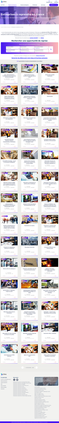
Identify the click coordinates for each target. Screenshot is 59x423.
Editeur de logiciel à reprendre (39, 404)
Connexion (2, 388)
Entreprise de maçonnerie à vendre (40, 414)
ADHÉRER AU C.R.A (53, 4)
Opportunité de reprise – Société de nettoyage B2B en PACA (29, 76)
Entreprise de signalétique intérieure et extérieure (9, 247)
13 (32, 367)
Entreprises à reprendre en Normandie (19, 391)
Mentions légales (3, 387)
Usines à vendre (37, 386)
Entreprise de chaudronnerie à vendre (41, 416)
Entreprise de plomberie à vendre (40, 400)
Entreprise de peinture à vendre (40, 399)
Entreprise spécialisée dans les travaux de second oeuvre (29, 269)
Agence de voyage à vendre (39, 393)
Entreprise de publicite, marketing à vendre (42, 401)
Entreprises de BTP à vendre (39, 390)
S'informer (35, 5)
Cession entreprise (24, 5)
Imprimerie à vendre (38, 398)
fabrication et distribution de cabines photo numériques (29, 183)
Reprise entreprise (12, 5)
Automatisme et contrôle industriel (9, 355)
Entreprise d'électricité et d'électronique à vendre (43, 396)
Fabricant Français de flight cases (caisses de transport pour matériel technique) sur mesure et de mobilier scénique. (9, 185)
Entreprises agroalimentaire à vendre (41, 407)
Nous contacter (3, 385)
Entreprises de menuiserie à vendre (40, 389)
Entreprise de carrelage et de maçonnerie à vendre (43, 405)
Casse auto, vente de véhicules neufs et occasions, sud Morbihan (49, 291)
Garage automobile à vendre (39, 397)
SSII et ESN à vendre (38, 392)
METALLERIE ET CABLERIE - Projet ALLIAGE (9, 291)
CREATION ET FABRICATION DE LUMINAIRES (9, 118)
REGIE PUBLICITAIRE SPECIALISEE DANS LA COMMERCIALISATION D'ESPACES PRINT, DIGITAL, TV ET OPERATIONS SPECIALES (9, 99)
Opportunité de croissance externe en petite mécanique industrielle (29, 97)
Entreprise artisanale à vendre (39, 415)
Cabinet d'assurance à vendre (39, 408)
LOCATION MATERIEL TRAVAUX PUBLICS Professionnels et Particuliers (9, 140)
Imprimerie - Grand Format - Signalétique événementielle (50, 312)
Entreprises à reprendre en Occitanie (19, 393)
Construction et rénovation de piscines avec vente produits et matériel (49, 119)
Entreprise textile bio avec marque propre (49, 247)
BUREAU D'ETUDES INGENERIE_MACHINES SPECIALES (50, 270)
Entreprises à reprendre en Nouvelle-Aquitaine (21, 392)
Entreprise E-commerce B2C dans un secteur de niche (50, 226)
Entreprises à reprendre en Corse (18, 386)
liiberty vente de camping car (9, 268)
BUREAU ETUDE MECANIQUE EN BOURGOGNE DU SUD (29, 204)
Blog (1, 383)
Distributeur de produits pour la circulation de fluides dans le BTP (49, 184)
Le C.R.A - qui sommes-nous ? (6, 379)
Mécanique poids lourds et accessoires (9, 312)
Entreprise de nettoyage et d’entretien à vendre (42, 406)
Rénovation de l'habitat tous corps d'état (30, 118)
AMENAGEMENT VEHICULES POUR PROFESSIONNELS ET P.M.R (29, 291)
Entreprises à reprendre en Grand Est (19, 387)
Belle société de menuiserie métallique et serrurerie (50, 355)
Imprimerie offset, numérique (50, 333)
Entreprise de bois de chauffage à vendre (41, 409)
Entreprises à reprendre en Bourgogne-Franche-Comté (22, 383)
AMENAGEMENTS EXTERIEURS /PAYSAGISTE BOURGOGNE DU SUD (9, 205)
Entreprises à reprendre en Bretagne (19, 384)
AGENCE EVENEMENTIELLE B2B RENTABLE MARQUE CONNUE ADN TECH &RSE (9, 227)
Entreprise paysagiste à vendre (40, 413)
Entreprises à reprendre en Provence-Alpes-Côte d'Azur (22, 395)
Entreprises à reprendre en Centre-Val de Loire (21, 385)
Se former (43, 5)
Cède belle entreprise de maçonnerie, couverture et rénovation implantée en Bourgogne (49, 162)
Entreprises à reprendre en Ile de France (20, 388)
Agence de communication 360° (29, 355)
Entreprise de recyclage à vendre (40, 412)
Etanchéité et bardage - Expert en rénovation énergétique (9, 161)
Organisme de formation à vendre (40, 417)
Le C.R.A (2, 5)
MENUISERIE (50, 96)
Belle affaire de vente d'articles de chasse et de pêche (9, 334)
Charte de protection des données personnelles (18, 422)
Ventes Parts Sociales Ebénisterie (49, 75)
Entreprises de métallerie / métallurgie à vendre (42, 391)
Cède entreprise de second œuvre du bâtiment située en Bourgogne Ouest (29, 140)
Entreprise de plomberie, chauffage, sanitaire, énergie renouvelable (29, 313)
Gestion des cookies (30, 422)
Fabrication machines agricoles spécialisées (29, 334)
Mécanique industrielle (29, 247)
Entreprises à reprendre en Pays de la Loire (20, 394)
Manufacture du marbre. (29, 225)
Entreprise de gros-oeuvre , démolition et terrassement (50, 140)
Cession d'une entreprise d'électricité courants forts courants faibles (29, 162)
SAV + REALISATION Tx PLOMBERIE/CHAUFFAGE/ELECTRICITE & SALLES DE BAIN (11, 76)
